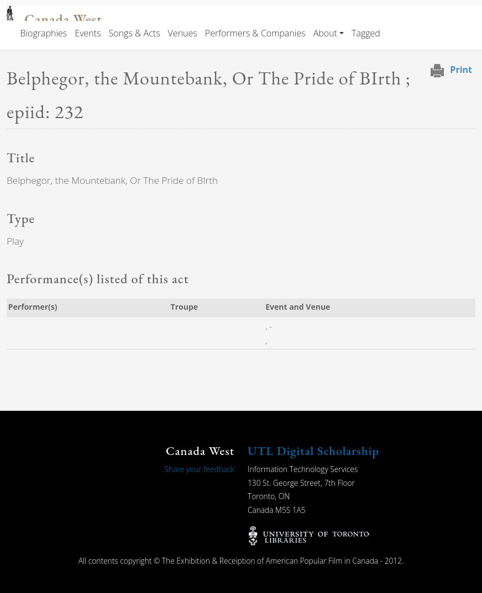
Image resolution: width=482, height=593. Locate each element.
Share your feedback (199, 469)
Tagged (366, 33)
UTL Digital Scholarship (313, 451)
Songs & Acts (134, 33)
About (325, 33)
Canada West (63, 19)
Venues (182, 33)
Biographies (43, 33)
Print (461, 69)
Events (88, 33)
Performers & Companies (255, 33)
